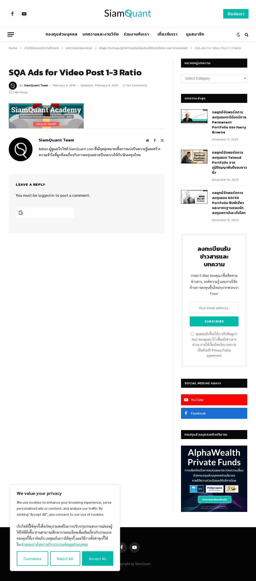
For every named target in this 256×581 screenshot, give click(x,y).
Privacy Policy (221, 350)
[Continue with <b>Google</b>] (45, 213)
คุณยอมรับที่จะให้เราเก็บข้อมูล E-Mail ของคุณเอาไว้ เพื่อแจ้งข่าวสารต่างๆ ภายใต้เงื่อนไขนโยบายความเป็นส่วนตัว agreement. (214, 344)
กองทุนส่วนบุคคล (61, 34)
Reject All (65, 558)
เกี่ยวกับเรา (168, 34)
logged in (46, 195)
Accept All (97, 558)
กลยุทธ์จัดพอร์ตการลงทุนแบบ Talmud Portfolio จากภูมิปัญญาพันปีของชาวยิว (229, 162)
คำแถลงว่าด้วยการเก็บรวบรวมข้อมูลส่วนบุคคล (54, 544)
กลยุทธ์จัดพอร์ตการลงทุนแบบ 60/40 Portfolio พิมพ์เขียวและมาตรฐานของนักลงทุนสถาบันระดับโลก (229, 203)
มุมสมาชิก (195, 34)
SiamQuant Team (36, 85)
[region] (65, 528)
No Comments (135, 85)
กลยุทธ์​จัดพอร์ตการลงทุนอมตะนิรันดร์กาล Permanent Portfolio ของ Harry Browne (229, 122)
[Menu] (11, 34)
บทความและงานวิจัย (100, 34)
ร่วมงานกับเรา (136, 34)
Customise (33, 558)
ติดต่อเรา (236, 14)
